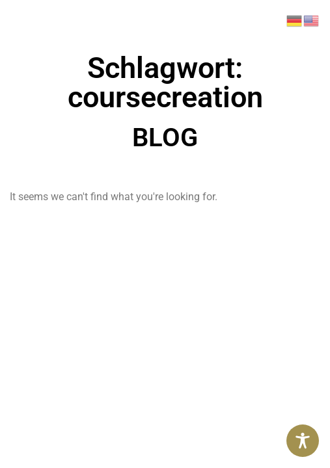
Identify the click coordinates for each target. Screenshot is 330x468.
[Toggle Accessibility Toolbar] (302, 440)
